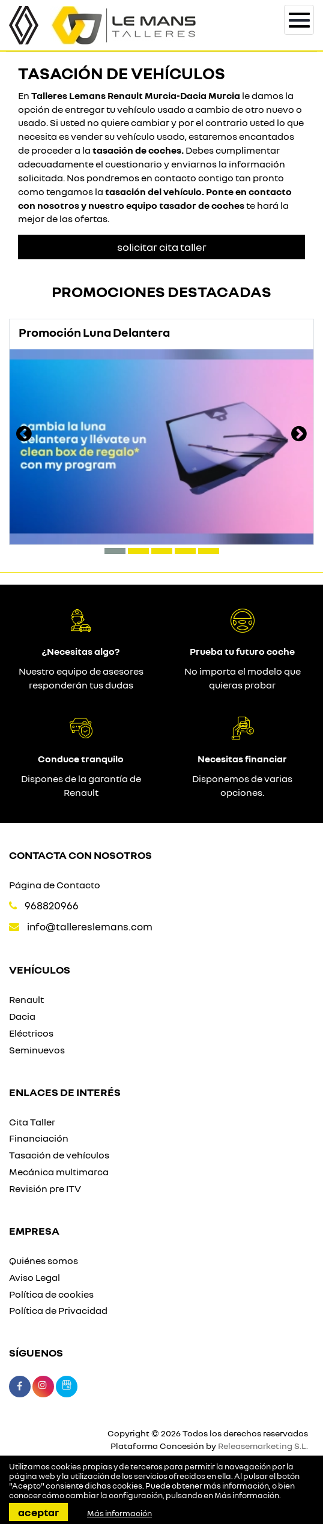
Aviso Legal (34, 1277)
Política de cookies (51, 1294)
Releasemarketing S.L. (263, 1446)
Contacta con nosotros (80, 854)
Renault (26, 999)
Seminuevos (37, 1050)
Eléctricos (31, 1033)
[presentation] (24, 435)
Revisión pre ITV (45, 1188)
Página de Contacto (54, 885)
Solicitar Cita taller (162, 246)
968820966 (52, 905)
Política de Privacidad (58, 1310)
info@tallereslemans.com (89, 926)
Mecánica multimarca (59, 1172)
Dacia (22, 1016)
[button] (115, 551)
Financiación (38, 1138)
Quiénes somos (43, 1260)
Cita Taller (32, 1122)
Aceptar (38, 1512)
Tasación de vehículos (59, 1155)
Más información (246, 1495)
